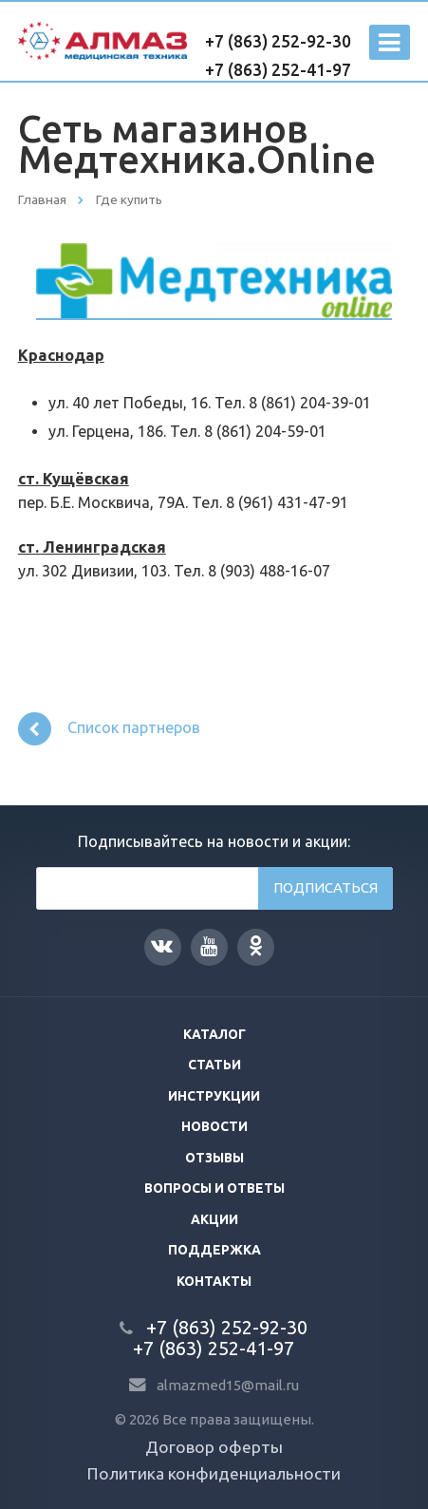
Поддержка (214, 1249)
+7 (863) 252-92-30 (278, 41)
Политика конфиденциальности (214, 1473)
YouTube (208, 946)
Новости (214, 1126)
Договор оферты (214, 1447)
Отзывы (214, 1157)
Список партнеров (109, 728)
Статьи (214, 1064)
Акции (214, 1219)
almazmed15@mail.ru (228, 1385)
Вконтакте (162, 945)
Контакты (214, 1281)
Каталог (214, 1034)
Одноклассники (256, 945)
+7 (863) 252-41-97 (278, 70)
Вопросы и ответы (214, 1188)
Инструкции (214, 1095)
